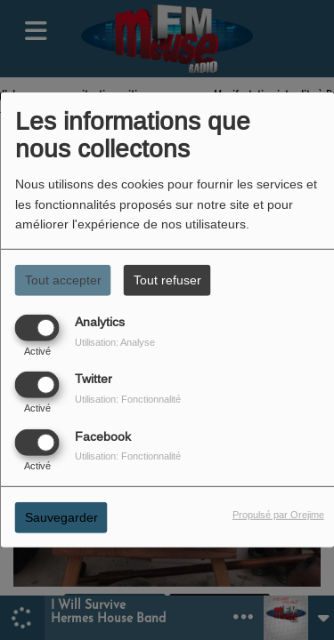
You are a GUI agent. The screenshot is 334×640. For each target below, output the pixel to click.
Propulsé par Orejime (278, 514)
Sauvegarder (61, 516)
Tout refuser (167, 280)
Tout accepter (63, 280)
